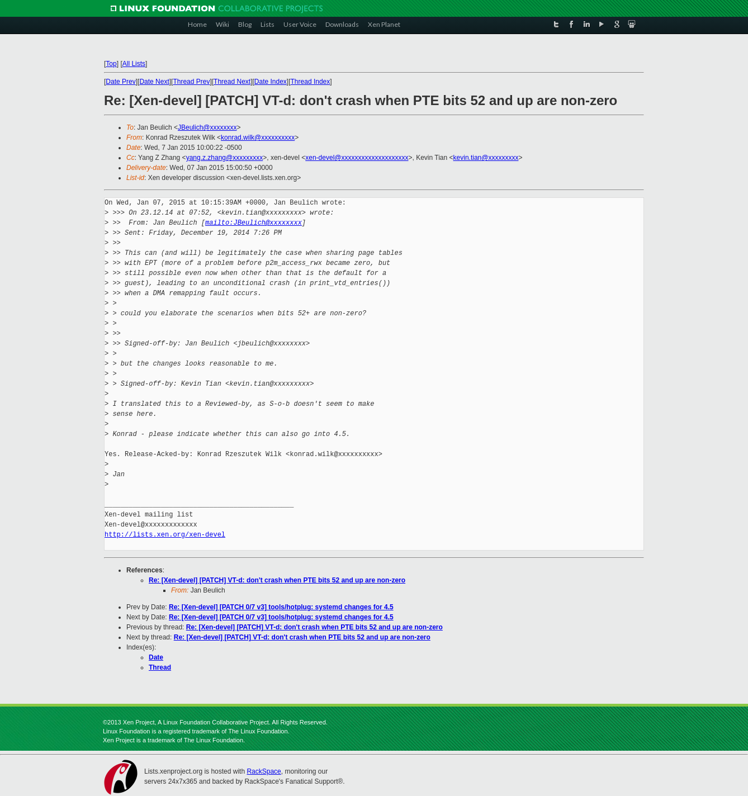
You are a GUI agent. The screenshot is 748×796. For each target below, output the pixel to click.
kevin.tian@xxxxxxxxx (486, 158)
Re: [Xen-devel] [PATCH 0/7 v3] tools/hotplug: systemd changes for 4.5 (281, 607)
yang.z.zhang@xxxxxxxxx (224, 158)
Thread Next (232, 82)
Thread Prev (191, 82)
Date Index (270, 82)
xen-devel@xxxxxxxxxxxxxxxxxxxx (356, 158)
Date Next (154, 82)
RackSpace (264, 771)
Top (111, 64)
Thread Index (310, 82)
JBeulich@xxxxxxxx (207, 127)
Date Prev (120, 82)
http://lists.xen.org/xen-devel (165, 534)
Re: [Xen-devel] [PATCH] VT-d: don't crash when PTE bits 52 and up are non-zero (277, 580)
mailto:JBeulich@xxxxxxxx (253, 223)
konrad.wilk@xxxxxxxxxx (258, 137)
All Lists (133, 64)
